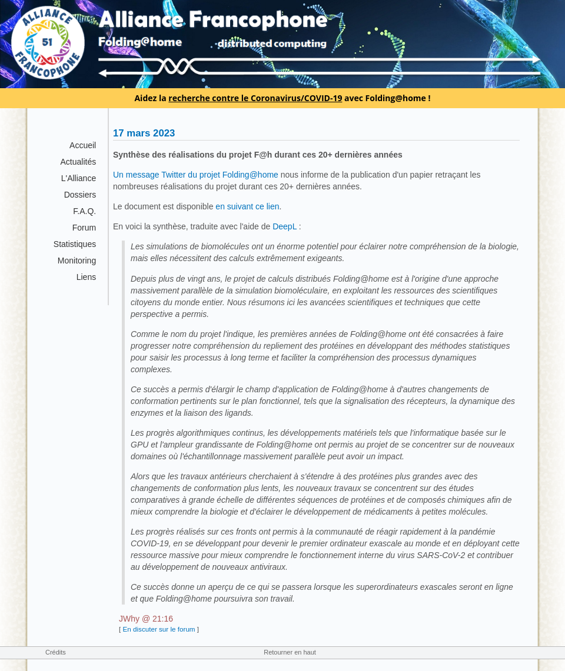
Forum (84, 227)
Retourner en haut (290, 652)
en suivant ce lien (247, 206)
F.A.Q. (84, 211)
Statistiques (75, 244)
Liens (86, 277)
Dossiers (80, 194)
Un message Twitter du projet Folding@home (195, 174)
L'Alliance (79, 178)
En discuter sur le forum (158, 629)
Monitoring (77, 260)
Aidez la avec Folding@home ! (282, 98)
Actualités (78, 161)
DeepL (284, 226)
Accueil (82, 145)
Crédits (55, 652)
